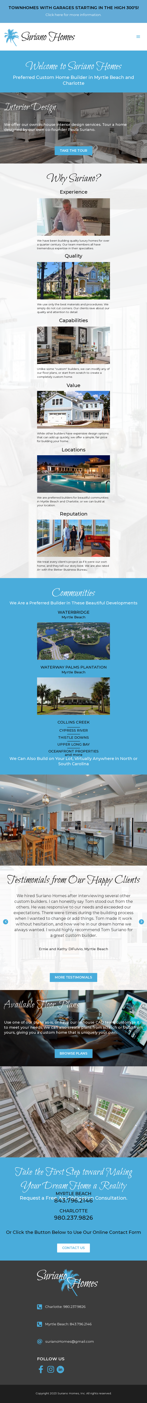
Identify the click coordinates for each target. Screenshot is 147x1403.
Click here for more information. (73, 15)
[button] (73, 150)
